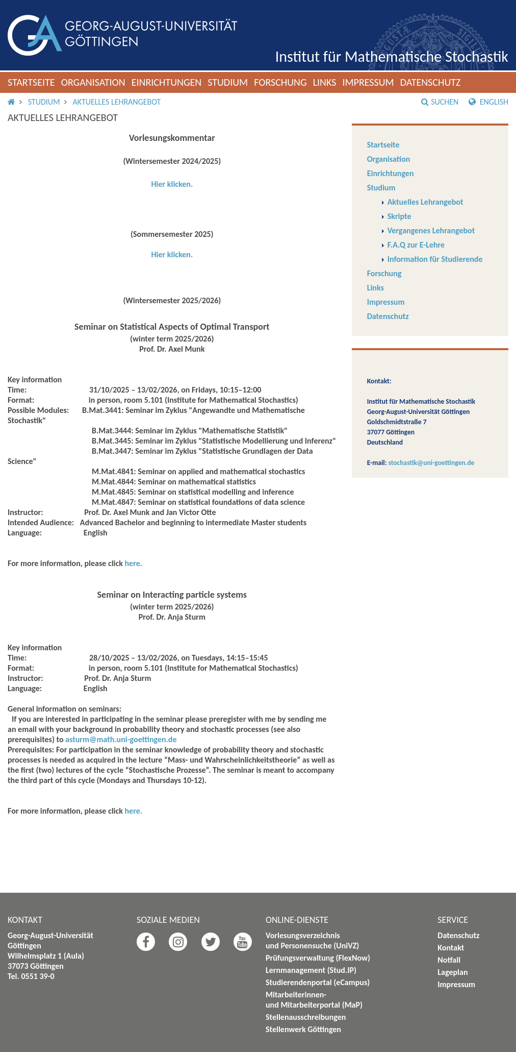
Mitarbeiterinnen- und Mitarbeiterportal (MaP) (314, 1000)
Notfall (448, 960)
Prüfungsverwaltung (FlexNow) (318, 958)
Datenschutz (430, 82)
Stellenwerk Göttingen (303, 1029)
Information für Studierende (435, 259)
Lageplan (452, 972)
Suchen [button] (439, 102)
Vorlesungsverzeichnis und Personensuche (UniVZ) (312, 940)
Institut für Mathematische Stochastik (391, 56)
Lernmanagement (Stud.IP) (311, 970)
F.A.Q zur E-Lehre (416, 245)
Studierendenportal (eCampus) (318, 982)
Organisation (93, 82)
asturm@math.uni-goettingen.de (120, 739)
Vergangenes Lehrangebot (431, 230)
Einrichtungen (167, 82)
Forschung (280, 82)
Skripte (399, 216)
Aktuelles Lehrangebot (116, 102)
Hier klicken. (172, 184)
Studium (228, 82)
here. (133, 563)
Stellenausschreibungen (306, 1017)
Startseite (31, 82)
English (488, 102)
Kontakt (450, 947)
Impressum (368, 82)
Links (325, 82)
